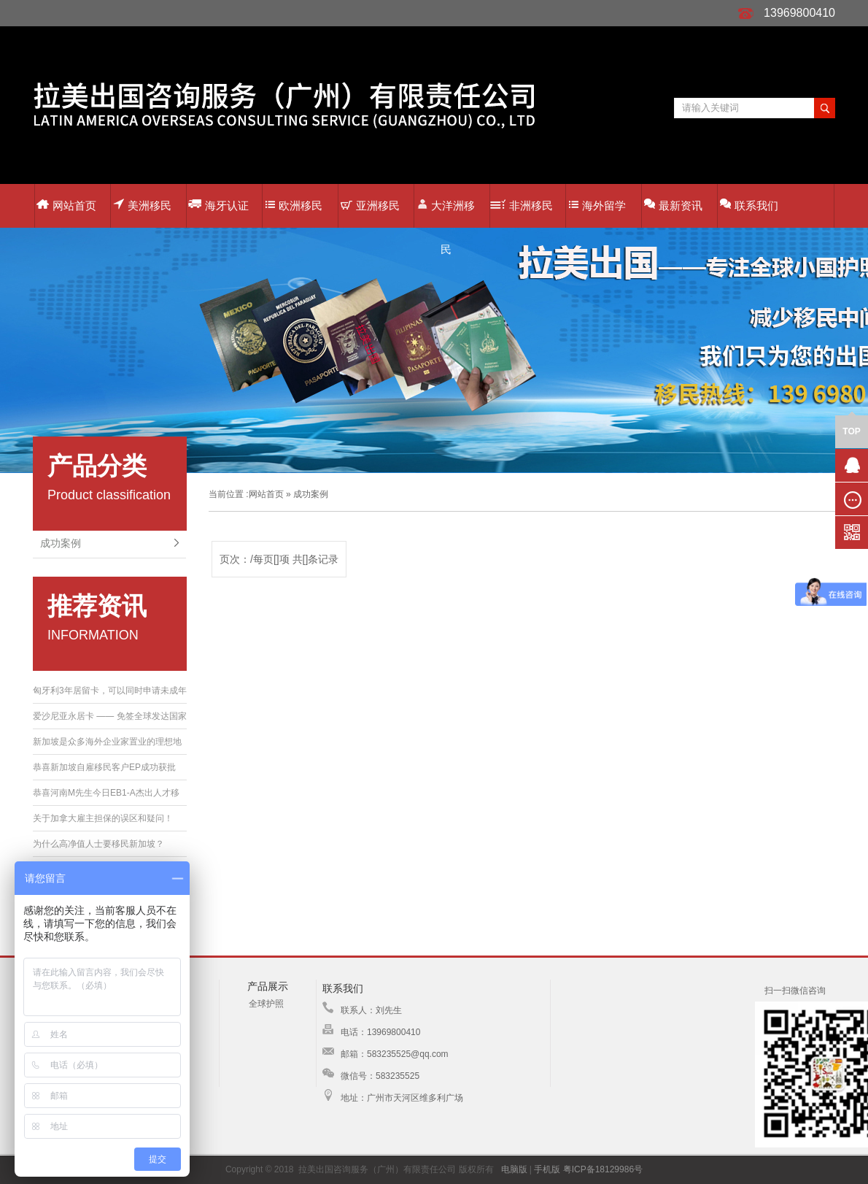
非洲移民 (521, 205)
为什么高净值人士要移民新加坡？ (98, 844)
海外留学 (597, 205)
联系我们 (749, 205)
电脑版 (514, 1169)
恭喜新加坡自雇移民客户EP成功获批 (104, 767)
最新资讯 (673, 205)
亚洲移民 (370, 205)
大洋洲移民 (446, 213)
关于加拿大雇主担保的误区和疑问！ (103, 818)
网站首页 (66, 205)
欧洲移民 (294, 205)
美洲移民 (142, 205)
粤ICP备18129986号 (603, 1169)
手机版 (547, 1169)
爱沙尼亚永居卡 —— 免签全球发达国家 (110, 716)
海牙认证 (218, 205)
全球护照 (266, 1004)
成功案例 (60, 543)
